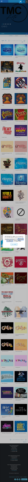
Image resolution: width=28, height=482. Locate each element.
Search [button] (23, 1)
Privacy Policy (17, 241)
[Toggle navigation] (1, 1)
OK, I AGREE (14, 244)
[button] (20, 1)
